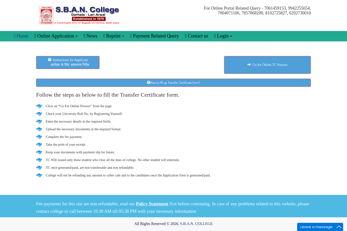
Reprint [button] (113, 35)
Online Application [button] (56, 35)
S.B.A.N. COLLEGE (196, 224)
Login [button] (223, 35)
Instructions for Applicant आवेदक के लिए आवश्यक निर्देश (68, 62)
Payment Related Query (154, 35)
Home (21, 35)
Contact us (196, 35)
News (90, 35)
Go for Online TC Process (267, 64)
